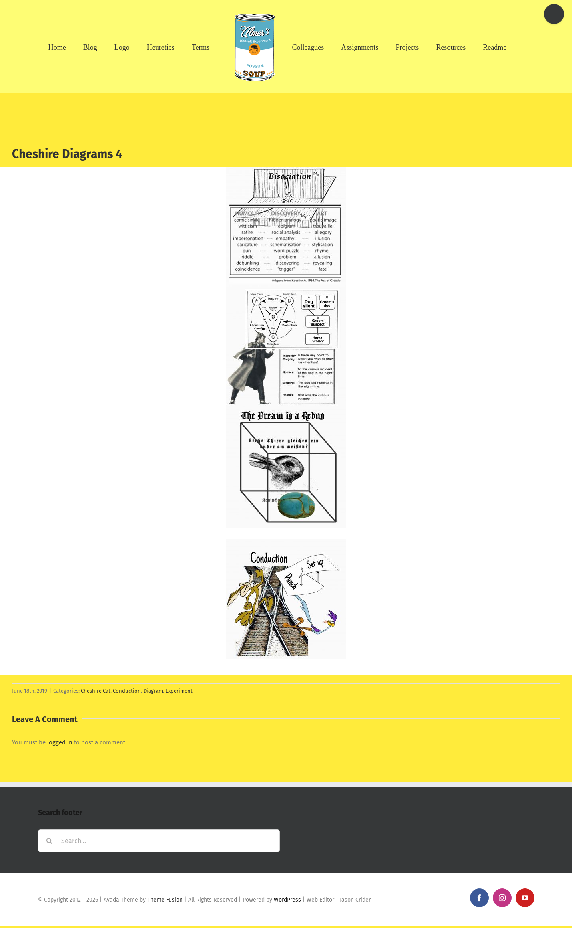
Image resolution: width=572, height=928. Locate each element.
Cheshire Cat (95, 691)
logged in (59, 742)
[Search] (49, 840)
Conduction (127, 691)
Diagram (153, 691)
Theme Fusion (165, 899)
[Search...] (159, 840)
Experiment (179, 691)
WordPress (287, 899)
